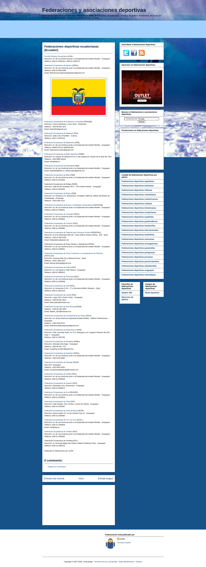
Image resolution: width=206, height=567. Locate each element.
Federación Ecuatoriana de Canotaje (58, 214)
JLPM (122, 539)
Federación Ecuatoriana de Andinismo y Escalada (63, 122)
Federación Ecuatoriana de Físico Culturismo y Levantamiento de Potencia (73, 253)
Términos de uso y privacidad (105, 562)
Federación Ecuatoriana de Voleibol (58, 432)
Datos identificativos (126, 562)
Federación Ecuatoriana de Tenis (57, 401)
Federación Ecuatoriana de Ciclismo (58, 223)
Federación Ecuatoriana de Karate (57, 295)
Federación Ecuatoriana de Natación (58, 353)
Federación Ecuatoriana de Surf (56, 392)
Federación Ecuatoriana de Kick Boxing (59, 307)
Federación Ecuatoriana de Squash (58, 383)
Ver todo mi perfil (124, 543)
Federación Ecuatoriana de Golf (56, 286)
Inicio (81, 478)
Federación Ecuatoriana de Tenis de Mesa (60, 411)
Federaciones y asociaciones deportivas (94, 10)
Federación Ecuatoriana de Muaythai (58, 341)
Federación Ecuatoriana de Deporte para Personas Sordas (67, 232)
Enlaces (139, 562)
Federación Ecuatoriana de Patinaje (58, 362)
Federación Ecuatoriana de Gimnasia (58, 277)
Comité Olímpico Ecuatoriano (55, 56)
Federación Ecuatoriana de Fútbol (57, 267)
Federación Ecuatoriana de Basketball (59, 166)
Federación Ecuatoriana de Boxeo (57, 193)
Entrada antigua (105, 478)
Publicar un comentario (57, 467)
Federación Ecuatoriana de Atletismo (58, 133)
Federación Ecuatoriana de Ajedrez (58, 65)
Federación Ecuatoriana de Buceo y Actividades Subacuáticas (68, 205)
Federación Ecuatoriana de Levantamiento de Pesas (64, 316)
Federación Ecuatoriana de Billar (57, 175)
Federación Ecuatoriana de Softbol (57, 374)
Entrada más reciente (54, 478)
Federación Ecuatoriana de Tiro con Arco (60, 420)
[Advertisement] (103, 29)
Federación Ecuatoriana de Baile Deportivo (61, 154)
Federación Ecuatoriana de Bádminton (59, 143)
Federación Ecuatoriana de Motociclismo (60, 330)
